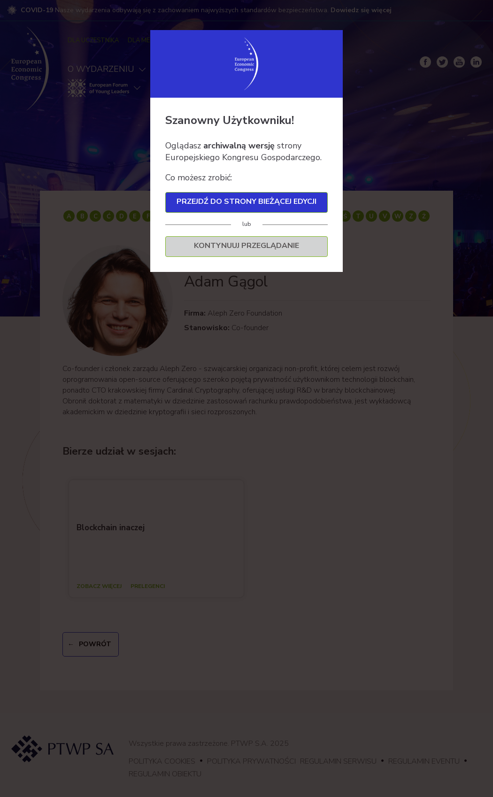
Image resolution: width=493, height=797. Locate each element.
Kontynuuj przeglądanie (246, 245)
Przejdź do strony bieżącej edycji (246, 201)
